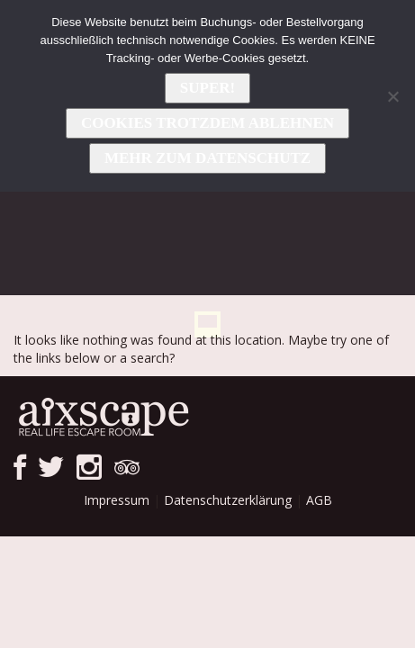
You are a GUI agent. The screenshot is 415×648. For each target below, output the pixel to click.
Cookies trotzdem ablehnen (207, 122)
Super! (207, 87)
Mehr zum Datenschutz (207, 157)
